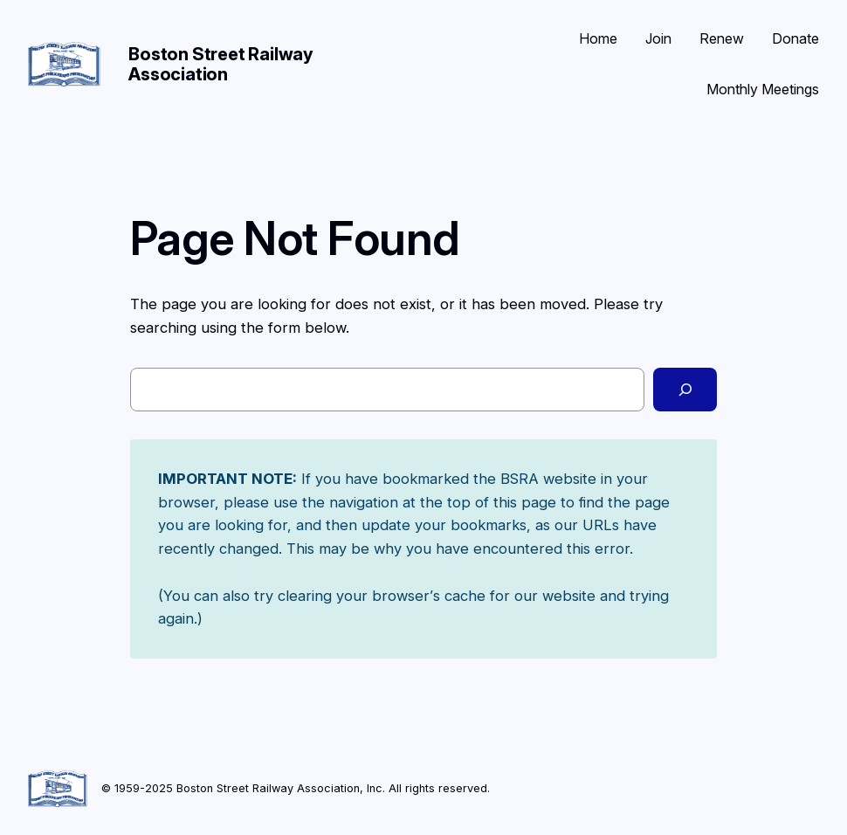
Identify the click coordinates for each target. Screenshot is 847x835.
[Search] (685, 389)
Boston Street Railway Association (220, 64)
